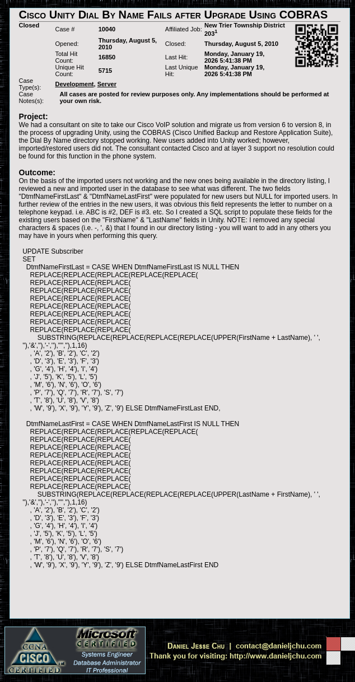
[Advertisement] (180, 593)
